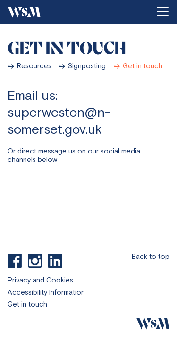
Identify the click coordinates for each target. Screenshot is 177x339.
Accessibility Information (46, 292)
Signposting (87, 66)
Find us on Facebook (15, 261)
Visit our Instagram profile (35, 261)
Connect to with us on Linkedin (55, 261)
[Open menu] (162, 11)
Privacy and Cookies (40, 280)
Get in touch (142, 66)
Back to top (150, 256)
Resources (34, 66)
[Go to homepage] (24, 12)
